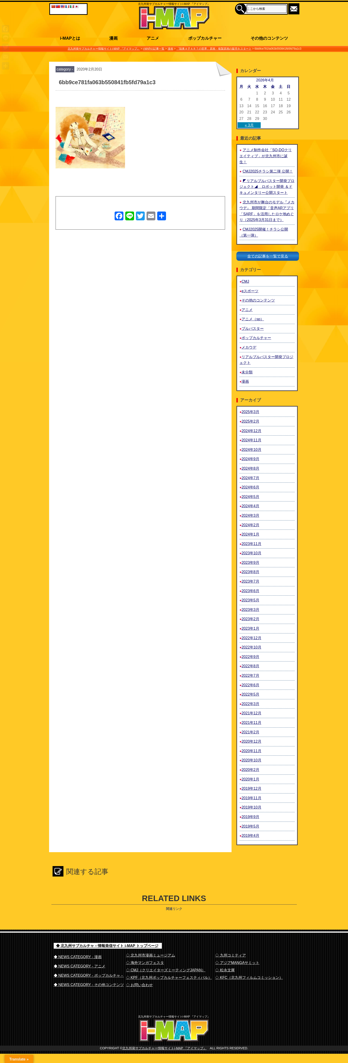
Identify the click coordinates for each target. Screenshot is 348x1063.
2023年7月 (250, 581)
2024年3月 (250, 515)
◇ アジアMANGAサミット (237, 963)
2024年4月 (250, 506)
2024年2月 (250, 525)
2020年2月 (250, 770)
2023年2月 (250, 619)
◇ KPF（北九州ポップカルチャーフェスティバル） (169, 978)
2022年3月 (250, 704)
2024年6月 (250, 487)
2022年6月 (250, 685)
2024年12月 (251, 431)
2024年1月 (250, 534)
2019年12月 (251, 788)
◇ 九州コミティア (230, 955)
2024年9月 (250, 459)
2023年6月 (250, 591)
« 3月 (249, 125)
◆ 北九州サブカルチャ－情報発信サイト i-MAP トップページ (107, 946)
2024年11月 (251, 440)
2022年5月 (250, 694)
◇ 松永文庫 (225, 970)
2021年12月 (251, 713)
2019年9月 (250, 817)
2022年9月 (250, 657)
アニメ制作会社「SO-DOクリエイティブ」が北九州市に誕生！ (265, 156)
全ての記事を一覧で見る (267, 256)
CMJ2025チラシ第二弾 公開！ (268, 171)
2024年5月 (250, 497)
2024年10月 (251, 450)
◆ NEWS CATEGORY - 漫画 (78, 957)
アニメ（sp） (252, 319)
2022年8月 (250, 666)
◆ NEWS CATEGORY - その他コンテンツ (89, 985)
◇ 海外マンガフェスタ (145, 963)
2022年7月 (250, 676)
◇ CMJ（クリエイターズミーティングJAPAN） (166, 970)
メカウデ (248, 347)
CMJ (245, 281)
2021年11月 (251, 723)
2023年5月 (250, 600)
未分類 (247, 372)
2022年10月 (251, 647)
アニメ (247, 310)
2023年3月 (250, 610)
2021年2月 (250, 732)
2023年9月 (250, 563)
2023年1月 (250, 628)
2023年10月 (251, 553)
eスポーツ (249, 291)
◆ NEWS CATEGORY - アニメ (79, 966)
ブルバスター (252, 329)
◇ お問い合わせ (139, 985)
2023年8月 (250, 572)
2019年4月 (250, 836)
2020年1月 (250, 779)
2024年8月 (250, 468)
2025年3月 (250, 412)
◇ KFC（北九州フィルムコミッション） (249, 978)
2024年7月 (250, 478)
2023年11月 (251, 544)
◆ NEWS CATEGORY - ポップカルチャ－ (89, 975)
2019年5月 (250, 826)
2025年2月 (250, 421)
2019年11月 (251, 798)
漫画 (245, 381)
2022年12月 (251, 638)
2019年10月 (251, 807)
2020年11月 (251, 751)
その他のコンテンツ (258, 300)
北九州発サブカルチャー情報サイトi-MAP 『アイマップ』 (164, 1057)
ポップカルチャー (256, 338)
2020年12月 (251, 741)
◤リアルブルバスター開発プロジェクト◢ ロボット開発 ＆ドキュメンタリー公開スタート (266, 187)
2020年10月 (251, 760)
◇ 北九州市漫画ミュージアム (150, 955)
